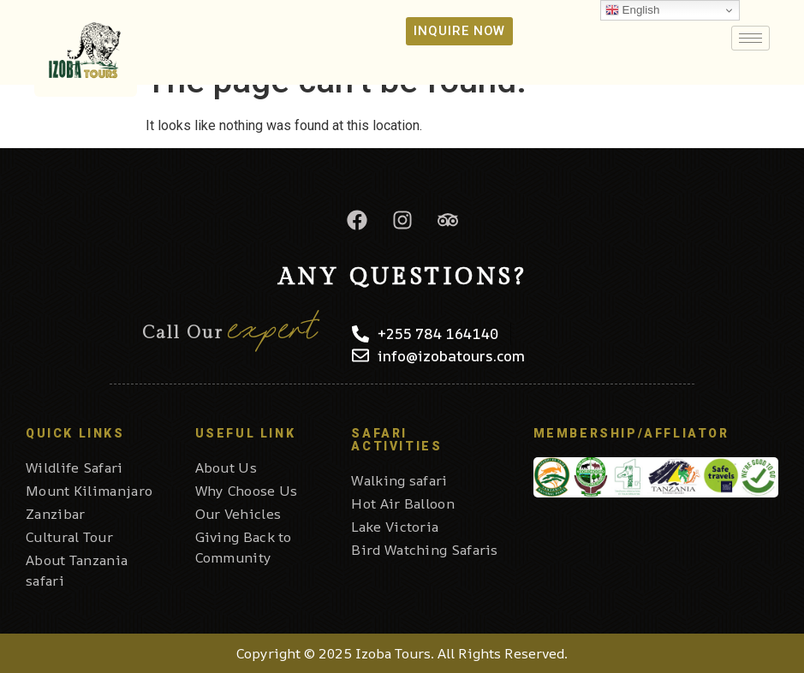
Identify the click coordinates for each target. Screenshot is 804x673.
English (632, 10)
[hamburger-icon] (750, 38)
